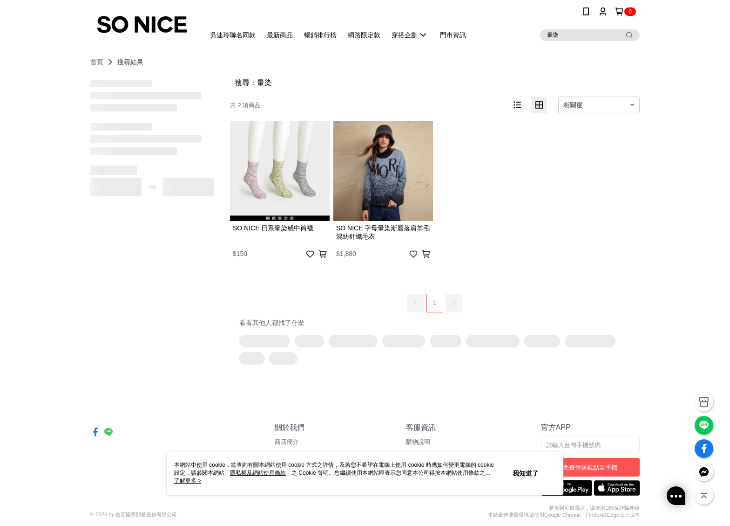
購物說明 (418, 441)
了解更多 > (187, 481)
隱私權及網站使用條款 (258, 473)
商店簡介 (287, 441)
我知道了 (526, 473)
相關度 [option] (573, 105)
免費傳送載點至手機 (590, 467)
